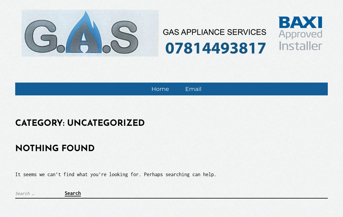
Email (193, 89)
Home (160, 89)
